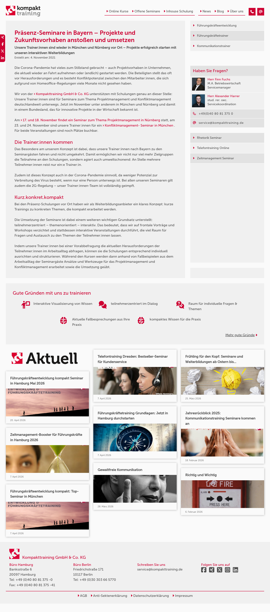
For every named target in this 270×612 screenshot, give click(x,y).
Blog (219, 11)
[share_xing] (2, 37)
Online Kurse (117, 11)
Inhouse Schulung (178, 11)
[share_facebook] (2, 44)
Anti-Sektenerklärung (109, 604)
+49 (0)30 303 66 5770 (98, 588)
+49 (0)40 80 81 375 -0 (34, 588)
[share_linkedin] (2, 58)
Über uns (235, 11)
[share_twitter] (2, 51)
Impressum (182, 604)
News (205, 11)
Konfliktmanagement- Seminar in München (139, 125)
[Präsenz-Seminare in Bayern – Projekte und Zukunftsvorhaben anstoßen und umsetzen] (252, 11)
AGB (82, 604)
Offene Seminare (146, 11)
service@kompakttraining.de (160, 578)
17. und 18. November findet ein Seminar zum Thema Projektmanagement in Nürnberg (91, 120)
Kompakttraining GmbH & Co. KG (62, 94)
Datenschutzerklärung (150, 604)
